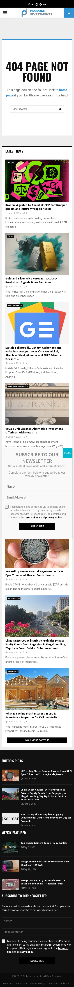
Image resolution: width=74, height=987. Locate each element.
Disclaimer (21, 983)
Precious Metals (15, 306)
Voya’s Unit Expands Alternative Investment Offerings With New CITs (34, 430)
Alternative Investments (18, 386)
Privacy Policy (37, 983)
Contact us (7, 983)
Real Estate (13, 671)
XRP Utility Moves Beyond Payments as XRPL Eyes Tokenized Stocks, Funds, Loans (34, 573)
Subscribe (37, 960)
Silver (10, 236)
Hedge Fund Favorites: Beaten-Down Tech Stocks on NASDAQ (45, 863)
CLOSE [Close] (67, 453)
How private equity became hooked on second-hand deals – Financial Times (43, 882)
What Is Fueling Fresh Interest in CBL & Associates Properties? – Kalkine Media (31, 715)
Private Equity (14, 598)
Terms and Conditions (58, 983)
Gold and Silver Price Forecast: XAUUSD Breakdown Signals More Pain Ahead (31, 280)
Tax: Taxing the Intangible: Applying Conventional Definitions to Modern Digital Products (46, 817)
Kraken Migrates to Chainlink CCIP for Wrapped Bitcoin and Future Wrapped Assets (36, 207)
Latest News (14, 151)
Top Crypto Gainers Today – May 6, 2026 (44, 843)
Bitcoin (11, 163)
